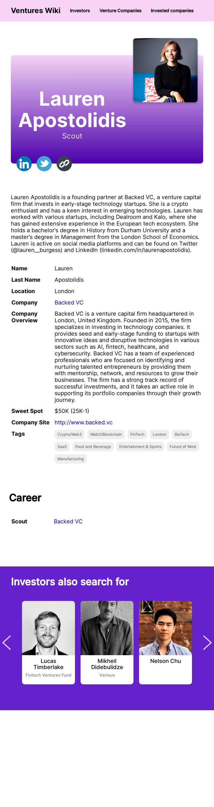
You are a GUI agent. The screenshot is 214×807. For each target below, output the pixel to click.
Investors (80, 10)
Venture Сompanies (120, 10)
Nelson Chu (165, 661)
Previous (6, 642)
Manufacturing (70, 458)
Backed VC (69, 302)
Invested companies (172, 10)
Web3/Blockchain (106, 434)
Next (207, 642)
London (159, 434)
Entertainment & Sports (140, 446)
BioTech (182, 434)
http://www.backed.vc (84, 422)
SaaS (62, 446)
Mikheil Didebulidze (107, 664)
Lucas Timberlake (48, 664)
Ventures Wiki (35, 10)
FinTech (137, 434)
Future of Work (183, 446)
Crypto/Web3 (69, 434)
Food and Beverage (93, 446)
